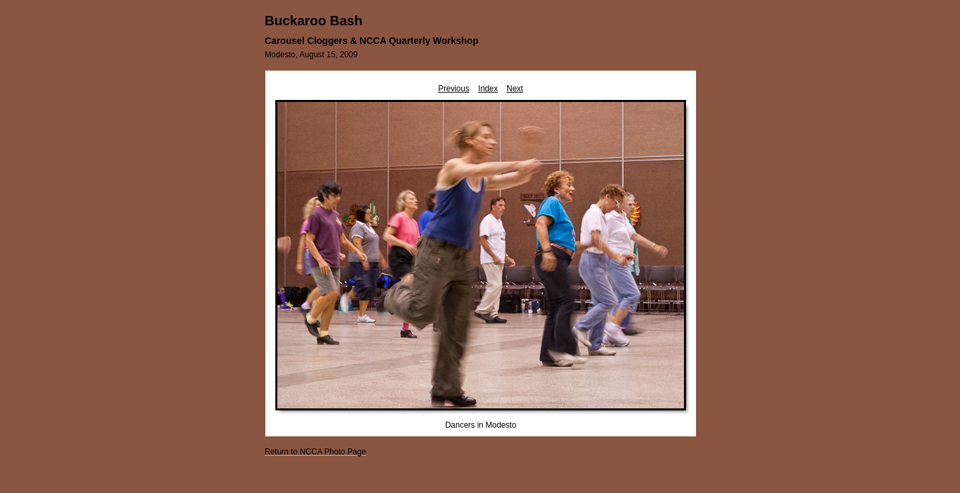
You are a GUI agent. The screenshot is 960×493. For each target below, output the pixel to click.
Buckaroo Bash (314, 20)
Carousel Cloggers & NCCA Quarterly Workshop (372, 40)
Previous (453, 88)
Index (487, 88)
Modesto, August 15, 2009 (311, 54)
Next (515, 88)
